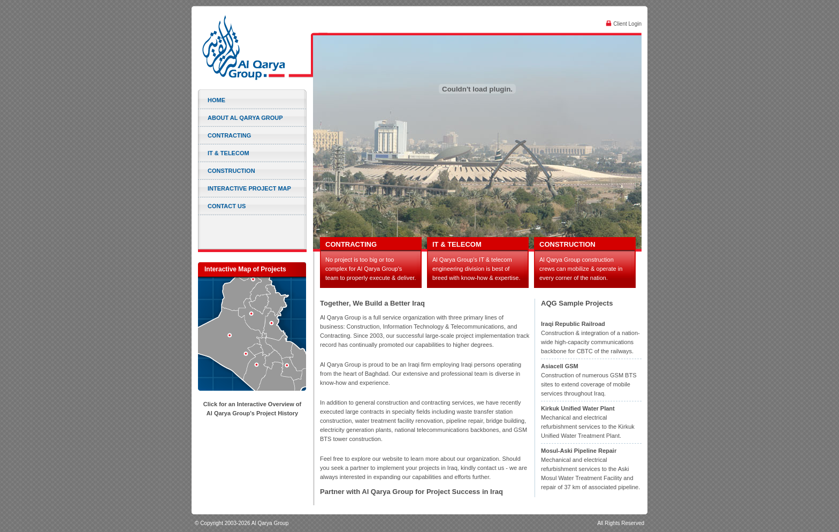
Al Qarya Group (254, 47)
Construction (231, 171)
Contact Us (227, 206)
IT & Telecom (228, 153)
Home (216, 100)
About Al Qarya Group (245, 118)
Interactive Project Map (249, 188)
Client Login (624, 23)
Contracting (229, 135)
